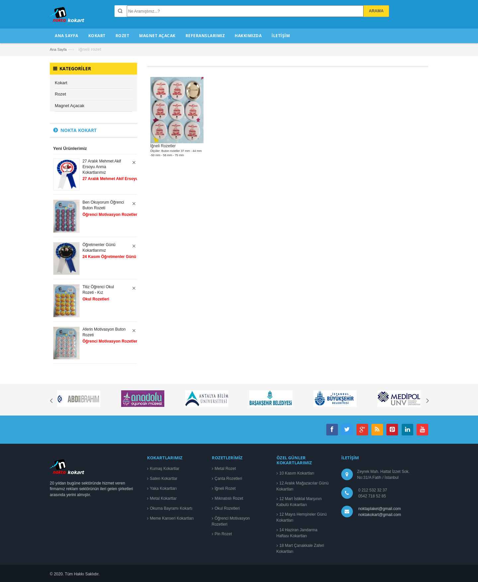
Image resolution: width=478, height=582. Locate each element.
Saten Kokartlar (164, 478)
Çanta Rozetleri (228, 478)
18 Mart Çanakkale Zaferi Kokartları (300, 548)
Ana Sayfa (58, 49)
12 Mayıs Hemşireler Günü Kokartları (302, 517)
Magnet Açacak (69, 105)
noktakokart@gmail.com (378, 514)
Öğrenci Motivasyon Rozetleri (231, 521)
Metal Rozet (225, 468)
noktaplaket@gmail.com (379, 508)
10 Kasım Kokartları (296, 473)
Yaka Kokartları (163, 488)
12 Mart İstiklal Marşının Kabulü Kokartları (299, 501)
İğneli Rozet (225, 488)
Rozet (60, 94)
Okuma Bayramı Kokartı (171, 508)
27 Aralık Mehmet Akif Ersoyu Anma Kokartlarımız (101, 167)
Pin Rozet (223, 534)
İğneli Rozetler (163, 146)
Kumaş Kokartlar (165, 468)
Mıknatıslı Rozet (229, 498)
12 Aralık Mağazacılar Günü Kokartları (303, 486)
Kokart (61, 82)
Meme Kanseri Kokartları (172, 518)
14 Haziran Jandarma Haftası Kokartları (297, 533)
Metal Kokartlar (163, 498)
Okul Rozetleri (227, 508)
